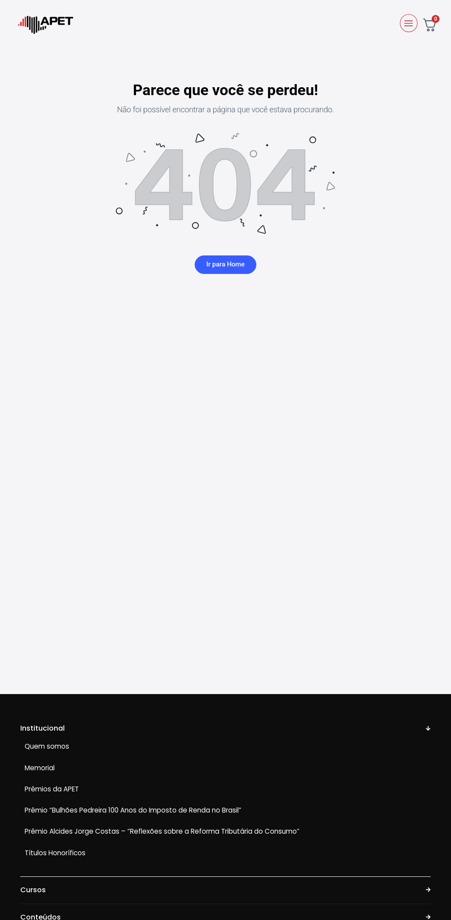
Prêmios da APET (52, 789)
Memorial (40, 767)
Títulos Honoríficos (55, 852)
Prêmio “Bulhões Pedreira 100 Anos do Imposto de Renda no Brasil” (133, 810)
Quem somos (47, 746)
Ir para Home (226, 265)
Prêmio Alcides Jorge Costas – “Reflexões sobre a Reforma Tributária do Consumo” (162, 831)
